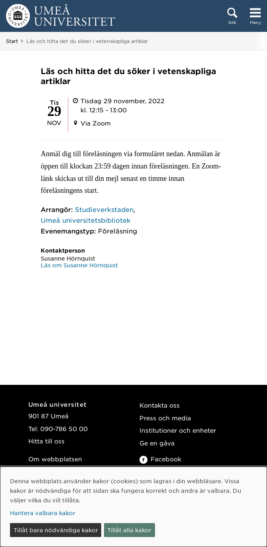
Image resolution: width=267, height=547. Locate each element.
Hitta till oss (46, 441)
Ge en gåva (157, 443)
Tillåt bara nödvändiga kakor (56, 529)
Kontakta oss (159, 405)
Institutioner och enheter (177, 430)
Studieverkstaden (104, 209)
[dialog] (133, 507)
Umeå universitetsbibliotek (86, 220)
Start (12, 41)
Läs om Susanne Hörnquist (79, 265)
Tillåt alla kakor (129, 529)
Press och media (165, 418)
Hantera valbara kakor (42, 512)
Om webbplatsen (55, 459)
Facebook (160, 459)
